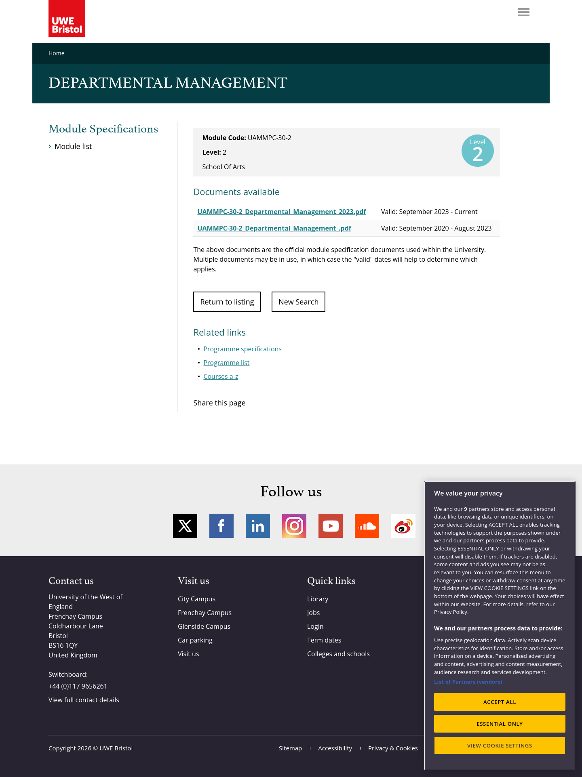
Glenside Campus (204, 626)
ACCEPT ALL (499, 702)
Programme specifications (242, 348)
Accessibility (335, 748)
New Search (298, 302)
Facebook (221, 526)
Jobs (313, 612)
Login (315, 626)
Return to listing (227, 302)
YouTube (330, 526)
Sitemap (290, 748)
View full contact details (83, 699)
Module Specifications (103, 129)
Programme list (226, 362)
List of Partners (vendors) (468, 681)
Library (317, 598)
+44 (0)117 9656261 (78, 686)
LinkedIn (258, 526)
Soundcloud (367, 526)
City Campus (196, 598)
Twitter (185, 526)
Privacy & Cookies (393, 748)
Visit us (188, 653)
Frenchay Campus (205, 612)
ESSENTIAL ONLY (500, 723)
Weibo (403, 526)
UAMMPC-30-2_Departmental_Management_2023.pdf (281, 211)
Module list (73, 146)
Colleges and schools (338, 653)
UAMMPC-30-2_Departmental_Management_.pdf (274, 228)
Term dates (324, 640)
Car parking (195, 640)
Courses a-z (220, 376)
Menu (524, 12)
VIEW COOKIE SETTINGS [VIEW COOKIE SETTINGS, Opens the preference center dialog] (499, 745)
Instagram (294, 526)
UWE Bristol (116, 748)
